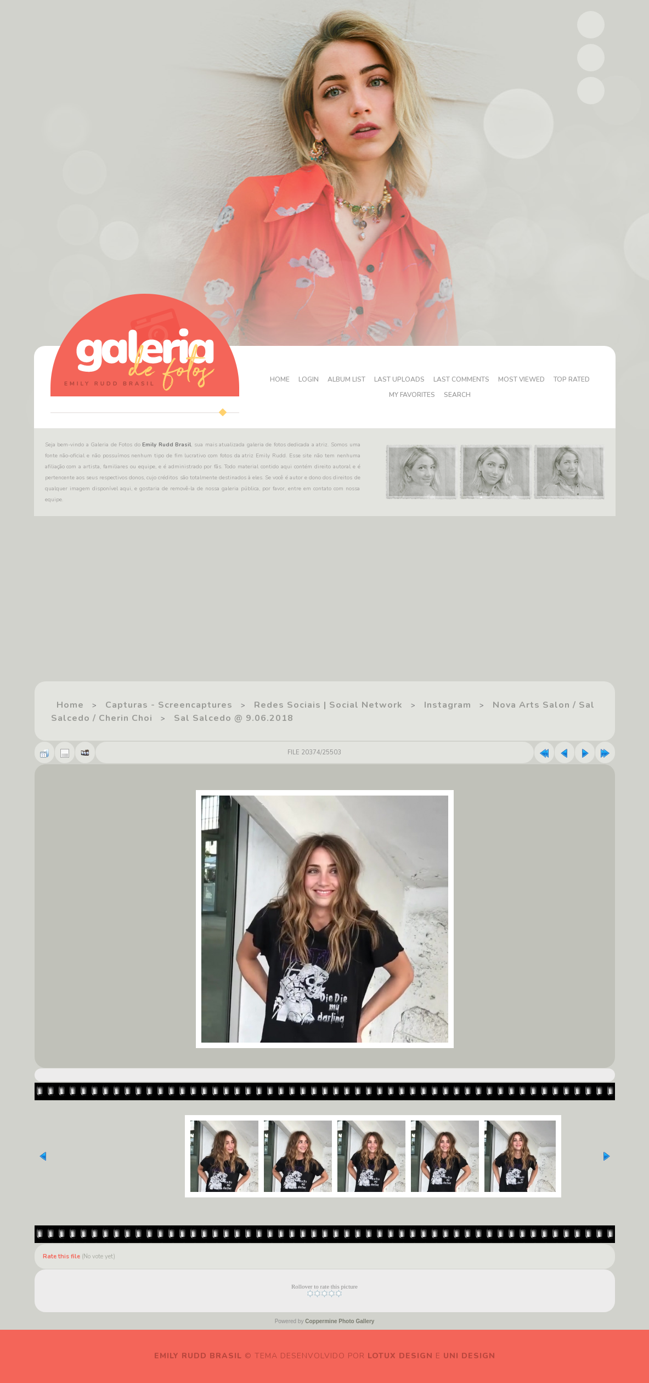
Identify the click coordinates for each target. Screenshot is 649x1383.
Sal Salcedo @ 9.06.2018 (234, 718)
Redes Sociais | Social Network (328, 705)
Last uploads (399, 379)
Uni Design (469, 1356)
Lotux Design (400, 1356)
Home (280, 379)
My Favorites (412, 394)
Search (457, 394)
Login (308, 379)
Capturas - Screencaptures (169, 705)
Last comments (461, 379)
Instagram (447, 705)
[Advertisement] (324, 604)
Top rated (572, 379)
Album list (346, 379)
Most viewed (521, 379)
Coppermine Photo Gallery (339, 1321)
